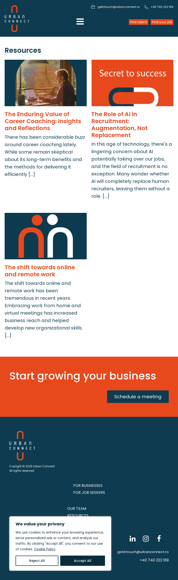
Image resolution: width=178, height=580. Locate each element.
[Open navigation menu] (80, 22)
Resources (78, 515)
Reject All (37, 560)
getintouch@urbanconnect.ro (143, 551)
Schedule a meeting (138, 396)
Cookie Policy (44, 549)
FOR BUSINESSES (87, 485)
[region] (60, 543)
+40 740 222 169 (154, 560)
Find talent (138, 22)
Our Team (76, 508)
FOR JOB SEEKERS (89, 492)
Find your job (162, 22)
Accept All (82, 560)
